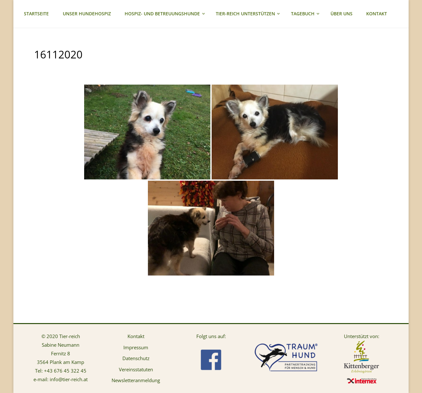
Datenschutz (135, 358)
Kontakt (135, 336)
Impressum (135, 347)
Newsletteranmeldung (136, 380)
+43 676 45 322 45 (65, 370)
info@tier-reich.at (69, 379)
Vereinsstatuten (136, 369)
